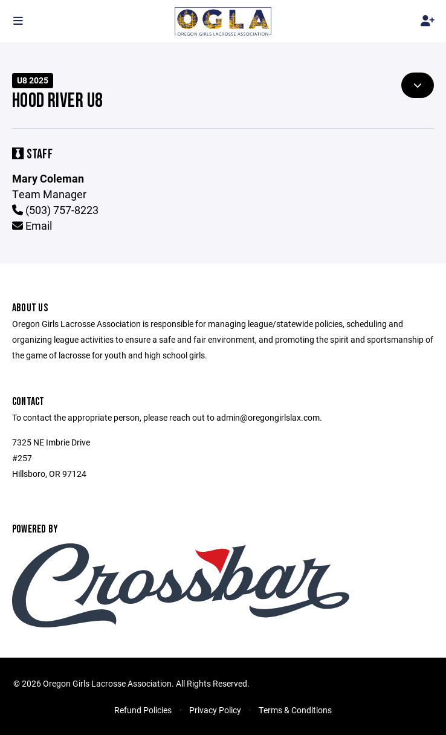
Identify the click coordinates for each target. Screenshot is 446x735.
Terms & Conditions (295, 710)
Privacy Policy (215, 710)
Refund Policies (143, 710)
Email (32, 225)
